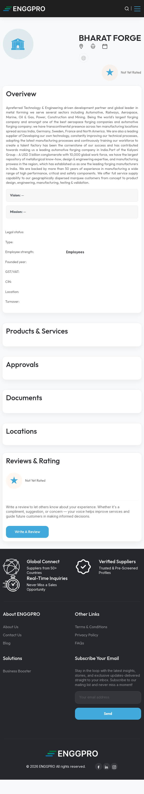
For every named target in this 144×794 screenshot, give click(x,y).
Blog (7, 643)
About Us (10, 626)
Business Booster (17, 671)
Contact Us (12, 634)
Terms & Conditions (91, 626)
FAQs (79, 643)
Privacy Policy (86, 634)
